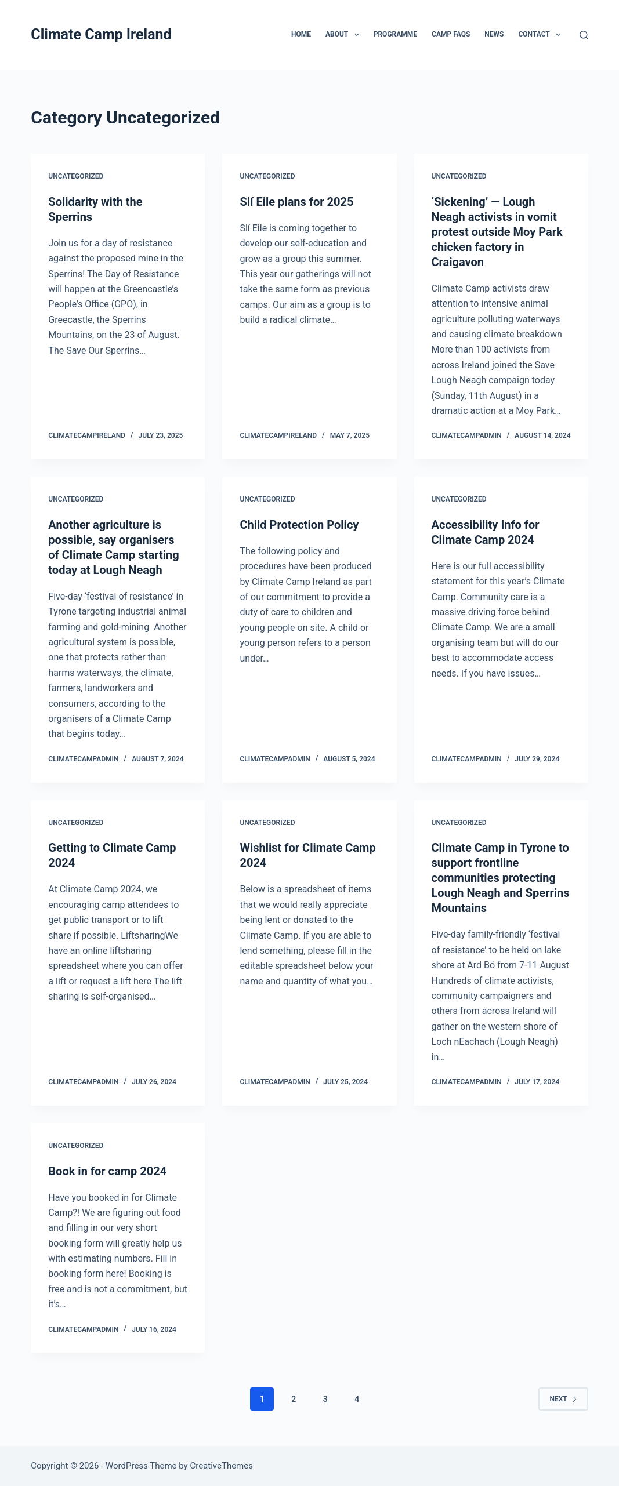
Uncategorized (75, 176)
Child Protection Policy (299, 525)
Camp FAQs (451, 34)
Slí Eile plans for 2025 (296, 202)
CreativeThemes (221, 1465)
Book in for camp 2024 (107, 1171)
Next (563, 1399)
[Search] (584, 35)
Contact (541, 35)
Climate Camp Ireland (101, 34)
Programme (395, 34)
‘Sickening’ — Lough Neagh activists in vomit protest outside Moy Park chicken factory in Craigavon (497, 232)
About (344, 35)
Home (301, 34)
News (494, 34)
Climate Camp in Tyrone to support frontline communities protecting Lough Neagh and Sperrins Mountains (501, 878)
